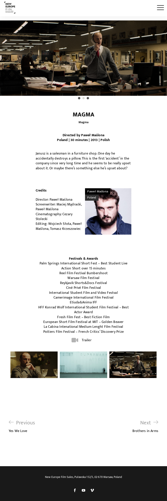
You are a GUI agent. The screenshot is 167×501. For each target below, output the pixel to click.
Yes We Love (22, 426)
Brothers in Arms (145, 426)
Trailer (86, 340)
